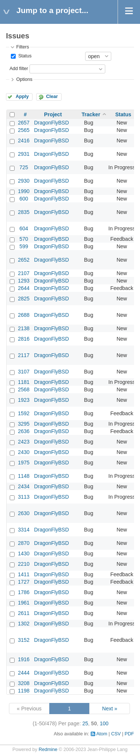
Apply (22, 96)
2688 (23, 315)
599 (23, 246)
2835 (23, 212)
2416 (23, 140)
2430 (23, 452)
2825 (23, 299)
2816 (23, 339)
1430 (23, 553)
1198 (23, 691)
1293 (23, 281)
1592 (23, 413)
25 (85, 723)
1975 (23, 463)
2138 (23, 328)
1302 (23, 624)
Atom (101, 733)
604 (23, 228)
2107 (23, 273)
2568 (23, 389)
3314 (23, 530)
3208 (23, 683)
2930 (23, 181)
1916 (23, 659)
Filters (22, 47)
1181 (23, 382)
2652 (23, 260)
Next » (109, 709)
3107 (23, 372)
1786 (23, 592)
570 (23, 239)
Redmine (47, 749)
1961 (23, 603)
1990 (23, 191)
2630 (23, 513)
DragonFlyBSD (51, 123)
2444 (23, 673)
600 (23, 199)
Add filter (18, 68)
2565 (23, 130)
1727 (23, 582)
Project (53, 114)
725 (23, 167)
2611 (23, 613)
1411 (23, 574)
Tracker (91, 114)
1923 (23, 400)
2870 (23, 543)
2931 (23, 154)
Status (24, 56)
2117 (23, 355)
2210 (23, 564)
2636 (23, 431)
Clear (52, 96)
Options (24, 79)
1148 (23, 476)
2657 (23, 123)
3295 (23, 424)
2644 (23, 288)
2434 (23, 486)
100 (104, 723)
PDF (129, 733)
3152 (23, 640)
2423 (23, 442)
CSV (116, 733)
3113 (23, 497)
